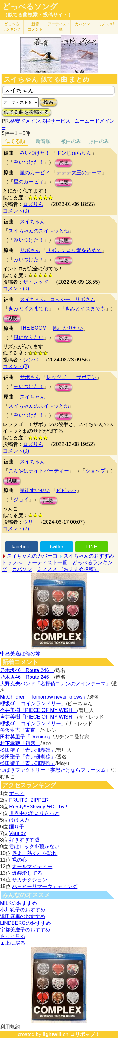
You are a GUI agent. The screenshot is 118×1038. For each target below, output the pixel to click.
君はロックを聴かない (34, 846)
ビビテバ (66, 490)
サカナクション (29, 879)
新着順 (43, 141)
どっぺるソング (30, 7)
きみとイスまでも (28, 308)
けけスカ (19, 820)
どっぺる (11, 27)
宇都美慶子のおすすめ (25, 929)
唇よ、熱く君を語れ (34, 853)
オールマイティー (32, 866)
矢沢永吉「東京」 (20, 730)
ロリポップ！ (85, 1034)
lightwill (51, 1034)
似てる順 (15, 141)
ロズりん (33, 204)
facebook (21, 546)
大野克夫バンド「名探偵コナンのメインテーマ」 (55, 683)
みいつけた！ (35, 153)
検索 (48, 102)
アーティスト (59, 27)
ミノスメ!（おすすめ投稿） (68, 569)
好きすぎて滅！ (26, 840)
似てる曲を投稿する (26, 112)
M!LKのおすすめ (18, 903)
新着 (35, 27)
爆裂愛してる (27, 873)
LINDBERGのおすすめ (25, 923)
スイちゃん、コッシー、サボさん (57, 299)
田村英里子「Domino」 (26, 736)
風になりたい (68, 328)
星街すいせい (35, 490)
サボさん (30, 250)
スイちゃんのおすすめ (89, 556)
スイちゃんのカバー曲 (32, 556)
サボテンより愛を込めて (74, 250)
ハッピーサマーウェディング (44, 886)
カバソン (82, 24)
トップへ (12, 562)
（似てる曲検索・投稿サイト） (38, 14)
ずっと (16, 793)
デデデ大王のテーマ (79, 172)
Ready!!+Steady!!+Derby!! (38, 806)
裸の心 (19, 859)
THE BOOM (33, 328)
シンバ (30, 359)
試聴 (64, 162)
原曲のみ (99, 141)
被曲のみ (71, 141)
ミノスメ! (106, 24)
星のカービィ (35, 172)
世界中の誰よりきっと (34, 813)
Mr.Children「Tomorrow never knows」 (43, 697)
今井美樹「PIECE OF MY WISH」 (38, 710)
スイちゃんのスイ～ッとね (38, 230)
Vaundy (17, 833)
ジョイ (21, 499)
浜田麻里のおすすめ (22, 916)
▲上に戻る (12, 943)
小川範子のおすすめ (22, 909)
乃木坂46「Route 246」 (27, 670)
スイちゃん (32, 221)
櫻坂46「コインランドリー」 (33, 703)
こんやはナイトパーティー (38, 470)
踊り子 (16, 826)
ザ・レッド (35, 282)
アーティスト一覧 (47, 562)
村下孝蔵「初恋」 (20, 743)
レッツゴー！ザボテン (71, 377)
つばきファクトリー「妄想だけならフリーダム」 (55, 770)
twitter (57, 546)
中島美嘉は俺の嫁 (20, 653)
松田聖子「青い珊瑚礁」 (27, 750)
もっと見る (12, 936)
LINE (91, 546)
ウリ (28, 522)
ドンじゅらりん (74, 153)
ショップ (95, 470)
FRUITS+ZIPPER (28, 800)
